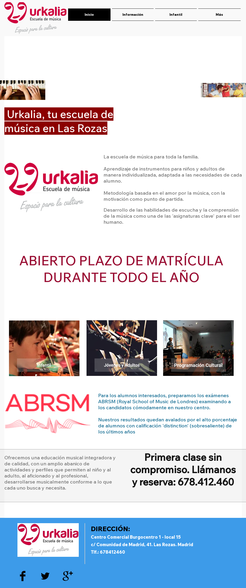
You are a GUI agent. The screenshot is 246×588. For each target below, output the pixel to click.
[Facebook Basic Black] (22, 576)
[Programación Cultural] (198, 365)
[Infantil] (44, 365)
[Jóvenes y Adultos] (122, 365)
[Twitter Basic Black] (45, 576)
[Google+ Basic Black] (68, 576)
